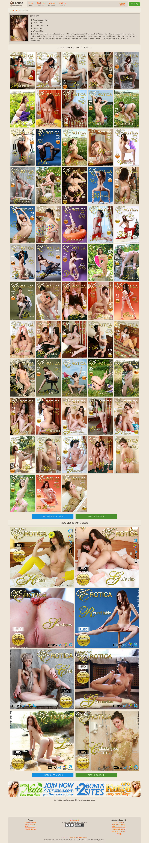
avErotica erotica (30, 822)
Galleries (41, 4)
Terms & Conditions (118, 831)
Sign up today (96, 516)
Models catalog (30, 829)
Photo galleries (30, 824)
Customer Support (118, 824)
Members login (119, 822)
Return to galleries (52, 516)
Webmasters (74, 820)
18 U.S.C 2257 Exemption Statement (74, 837)
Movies (52, 4)
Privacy (118, 834)
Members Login (122, 4)
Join (134, 4)
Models (62, 4)
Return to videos (53, 775)
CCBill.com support (118, 827)
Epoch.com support (118, 829)
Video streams (30, 827)
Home (31, 4)
